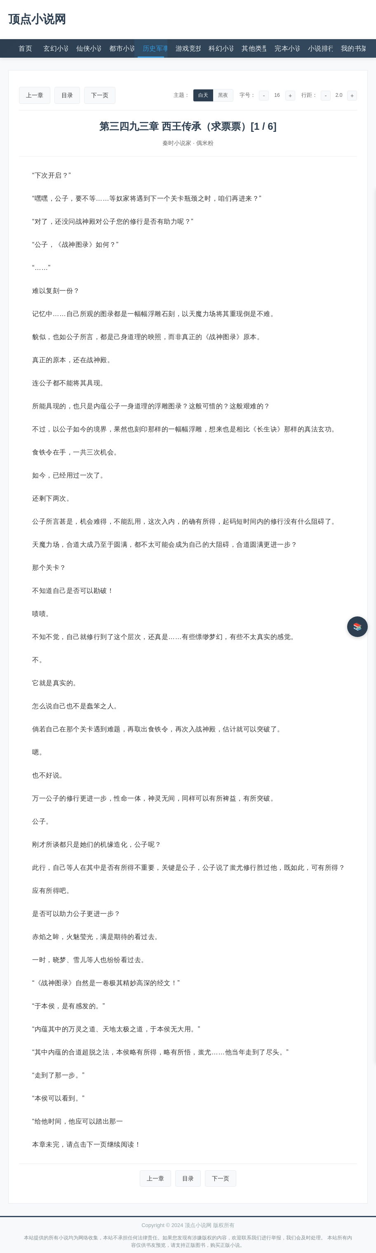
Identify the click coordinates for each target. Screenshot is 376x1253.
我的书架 (353, 48)
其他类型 (254, 48)
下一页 (99, 95)
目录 (67, 95)
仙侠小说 (88, 48)
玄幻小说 (55, 48)
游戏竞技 (188, 48)
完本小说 (287, 48)
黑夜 (223, 95)
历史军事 (155, 48)
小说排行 (320, 48)
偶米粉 (205, 143)
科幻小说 (221, 48)
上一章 (34, 95)
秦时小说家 (176, 143)
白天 (203, 95)
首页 (25, 48)
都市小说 (121, 48)
